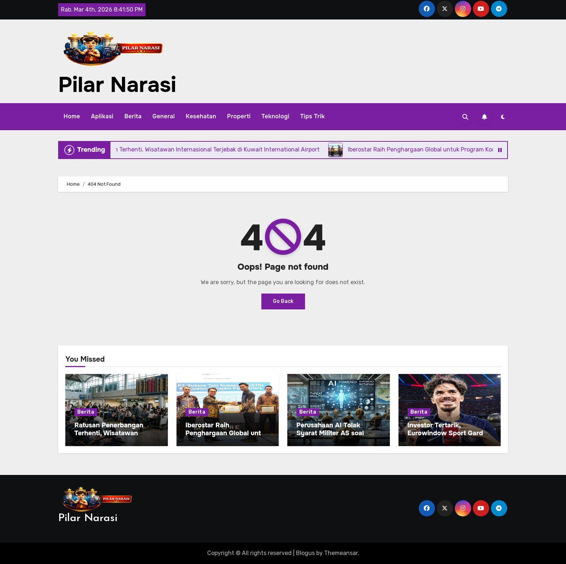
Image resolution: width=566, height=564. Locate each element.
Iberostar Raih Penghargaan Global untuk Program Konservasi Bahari (227, 437)
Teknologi (275, 116)
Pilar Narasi (117, 84)
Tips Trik (312, 116)
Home (72, 116)
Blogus (305, 553)
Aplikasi (102, 116)
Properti (239, 116)
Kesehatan (201, 116)
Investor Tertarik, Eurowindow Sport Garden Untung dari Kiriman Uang (449, 433)
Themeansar (341, 553)
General (163, 116)
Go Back (283, 301)
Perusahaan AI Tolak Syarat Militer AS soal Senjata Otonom (330, 433)
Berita (133, 116)
